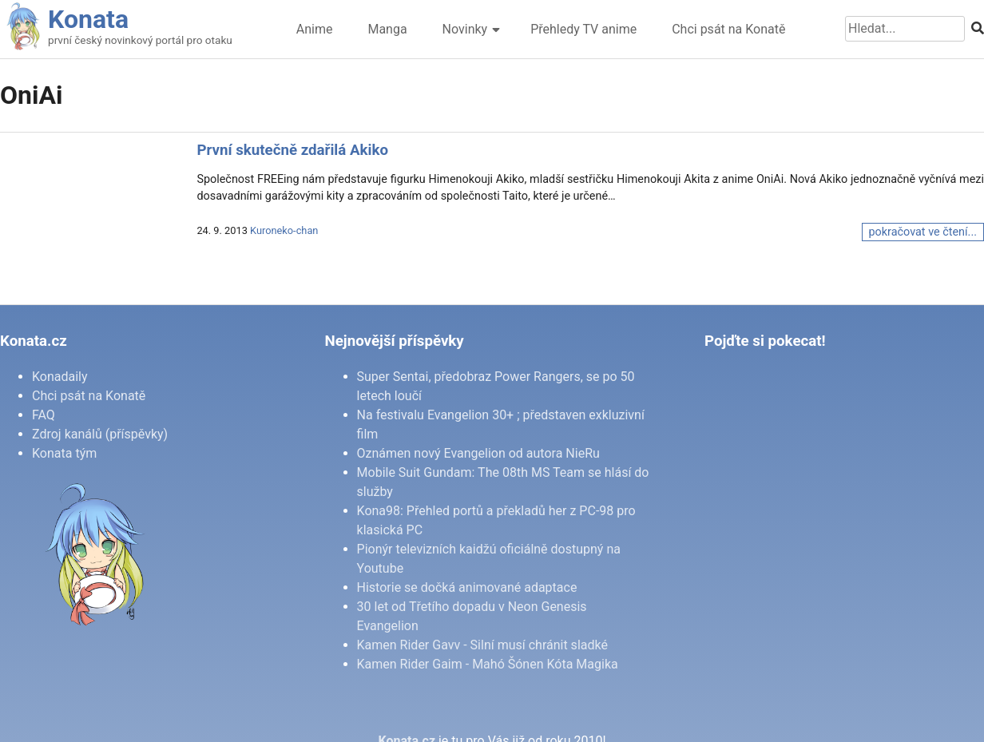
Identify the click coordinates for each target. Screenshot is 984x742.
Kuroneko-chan (284, 230)
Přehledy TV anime (583, 29)
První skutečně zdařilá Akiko (292, 150)
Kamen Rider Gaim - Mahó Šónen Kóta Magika (487, 664)
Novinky (465, 29)
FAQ (43, 415)
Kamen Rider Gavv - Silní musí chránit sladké (482, 645)
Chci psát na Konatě (728, 29)
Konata (88, 19)
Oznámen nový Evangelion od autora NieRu (478, 453)
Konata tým (64, 453)
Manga (387, 29)
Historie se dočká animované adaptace (467, 587)
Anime (314, 29)
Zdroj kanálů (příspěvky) (100, 434)
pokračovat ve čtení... (923, 232)
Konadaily (60, 376)
